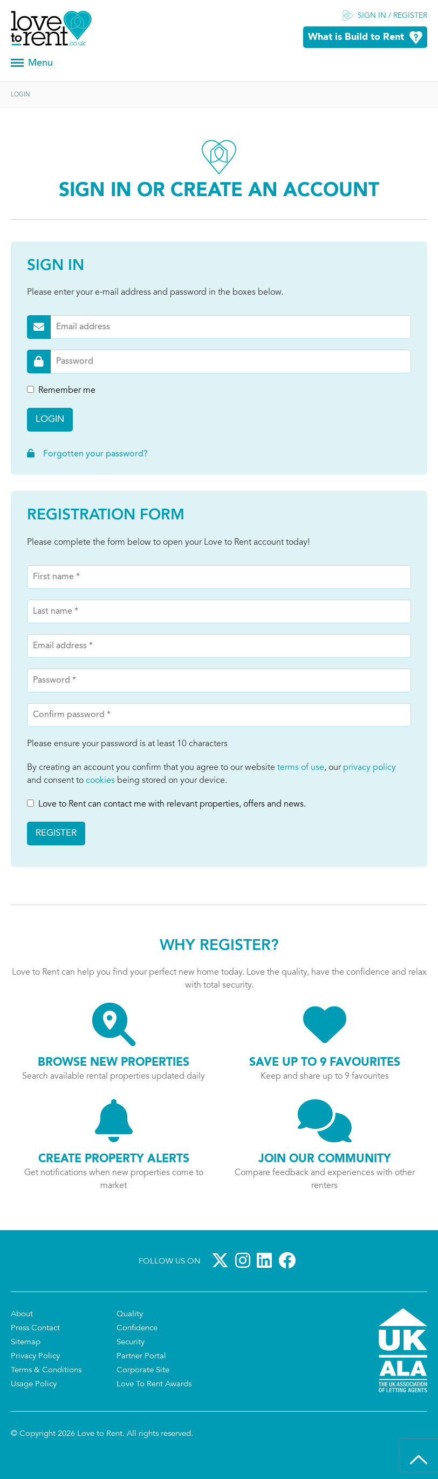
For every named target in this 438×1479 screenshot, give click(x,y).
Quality (130, 1314)
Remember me (61, 390)
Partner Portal (141, 1356)
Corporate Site (143, 1370)
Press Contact (35, 1328)
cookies (100, 780)
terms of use (300, 767)
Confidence (137, 1328)
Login (50, 419)
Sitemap (25, 1342)
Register (56, 833)
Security (131, 1342)
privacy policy (369, 767)
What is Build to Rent (356, 37)
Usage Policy (34, 1384)
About (22, 1314)
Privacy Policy (35, 1356)
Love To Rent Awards (154, 1384)
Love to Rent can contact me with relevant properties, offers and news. (166, 804)
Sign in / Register (392, 16)
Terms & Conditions (46, 1370)
